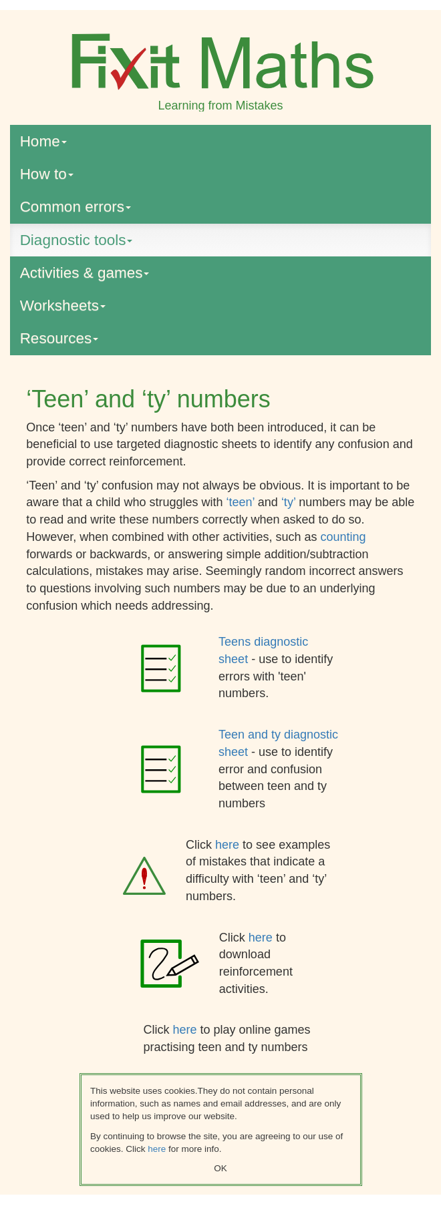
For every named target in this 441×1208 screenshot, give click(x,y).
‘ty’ (290, 502)
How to (47, 174)
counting (343, 537)
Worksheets (63, 305)
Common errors (75, 206)
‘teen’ (241, 502)
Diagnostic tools (76, 240)
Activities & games (85, 272)
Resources (59, 338)
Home (43, 141)
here (229, 844)
